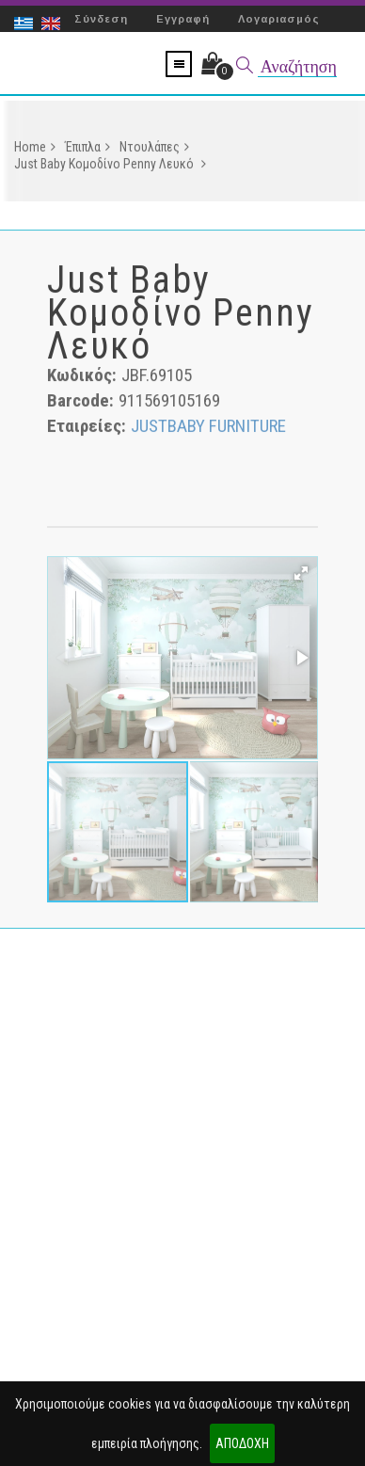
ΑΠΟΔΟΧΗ (242, 1443)
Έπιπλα (87, 149)
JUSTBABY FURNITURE (208, 428)
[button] (301, 576)
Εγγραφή (183, 18)
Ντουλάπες (154, 149)
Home (35, 149)
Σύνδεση (101, 18)
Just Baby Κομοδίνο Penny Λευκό (110, 165)
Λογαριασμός (279, 18)
